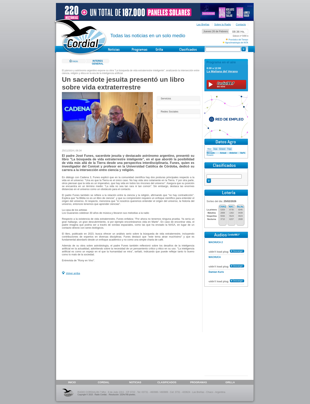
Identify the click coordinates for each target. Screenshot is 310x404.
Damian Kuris (216, 272)
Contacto (241, 24)
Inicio (73, 61)
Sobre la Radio (222, 24)
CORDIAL (103, 382)
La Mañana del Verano (222, 71)
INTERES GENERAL (98, 62)
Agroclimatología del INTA (236, 43)
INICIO (72, 382)
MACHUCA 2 (216, 242)
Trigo (229, 149)
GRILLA (230, 382)
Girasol (222, 149)
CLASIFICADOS (166, 382)
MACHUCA (215, 257)
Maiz (209, 149)
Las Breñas (203, 24)
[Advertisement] (95, 304)
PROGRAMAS (198, 382)
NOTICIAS (135, 382)
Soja (215, 149)
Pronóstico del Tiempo (238, 40)
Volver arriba (73, 273)
